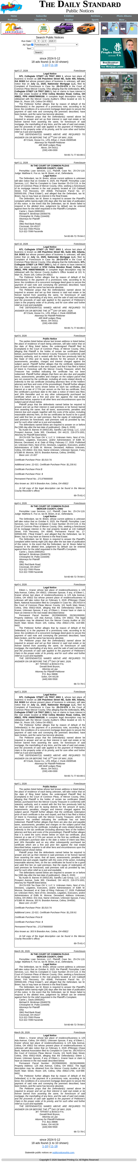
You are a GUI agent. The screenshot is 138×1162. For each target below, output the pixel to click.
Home (14, 16)
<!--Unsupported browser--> (118, 87)
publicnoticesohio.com (63, 1152)
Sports (95, 19)
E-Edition (69, 16)
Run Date (26, 41)
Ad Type (27, 44)
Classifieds (41, 19)
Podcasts (14, 19)
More (123, 19)
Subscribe (41, 16)
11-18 (54, 65)
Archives (96, 16)
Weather (69, 19)
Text (29, 48)
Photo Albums (124, 16)
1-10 (45, 65)
